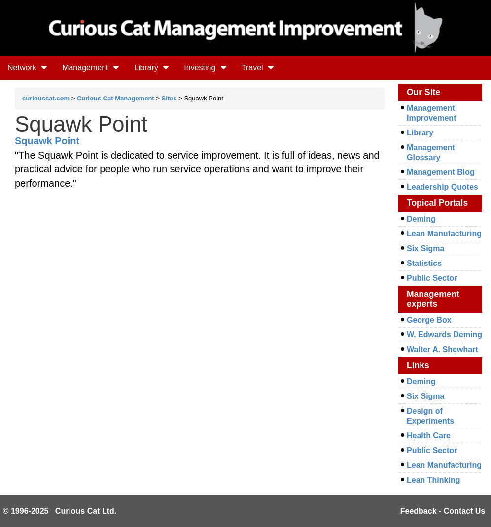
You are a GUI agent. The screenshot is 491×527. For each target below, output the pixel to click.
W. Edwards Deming (444, 334)
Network (27, 68)
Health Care (429, 435)
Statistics (424, 263)
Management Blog (441, 172)
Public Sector (432, 278)
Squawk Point (47, 140)
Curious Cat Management (115, 98)
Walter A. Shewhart (442, 349)
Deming (421, 219)
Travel (258, 68)
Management (90, 68)
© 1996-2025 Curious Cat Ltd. (60, 511)
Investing (205, 68)
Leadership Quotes (442, 187)
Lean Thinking (433, 480)
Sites (169, 98)
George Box (429, 320)
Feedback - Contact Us (442, 511)
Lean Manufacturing (444, 234)
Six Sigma (425, 248)
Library (151, 68)
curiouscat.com (46, 98)
